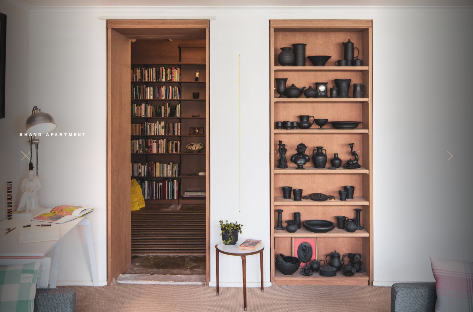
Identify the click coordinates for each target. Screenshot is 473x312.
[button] (448, 156)
